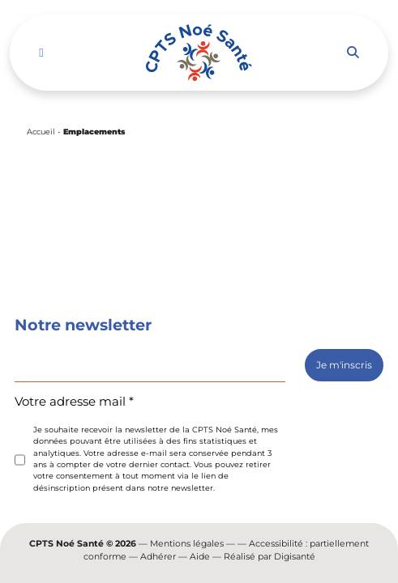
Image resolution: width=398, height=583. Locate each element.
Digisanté (294, 556)
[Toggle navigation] (41, 52)
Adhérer (158, 556)
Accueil (41, 131)
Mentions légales (187, 543)
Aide (200, 556)
